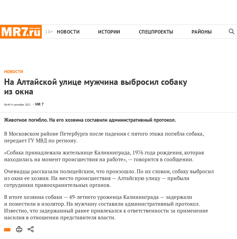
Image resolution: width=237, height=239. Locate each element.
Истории (109, 32)
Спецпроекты (156, 32)
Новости (68, 32)
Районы (202, 32)
